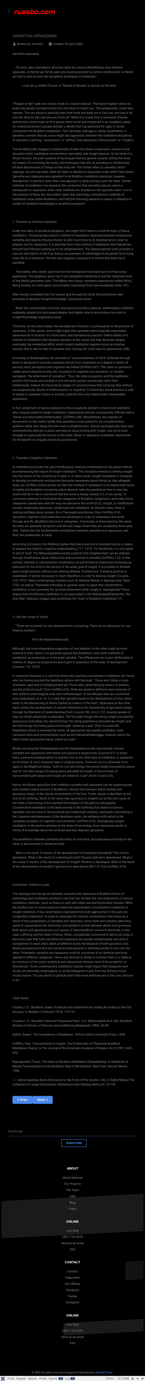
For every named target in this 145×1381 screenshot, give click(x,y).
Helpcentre (72, 1277)
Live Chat (72, 1230)
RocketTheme (104, 1372)
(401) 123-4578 (72, 1237)
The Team (72, 1190)
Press (72, 1209)
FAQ (72, 1249)
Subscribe (74, 1143)
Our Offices (72, 1284)
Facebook (72, 1290)
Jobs (72, 1196)
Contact (72, 1271)
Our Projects (72, 1184)
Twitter (72, 1296)
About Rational (73, 1178)
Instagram (72, 1302)
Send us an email (72, 1243)
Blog (72, 1202)
